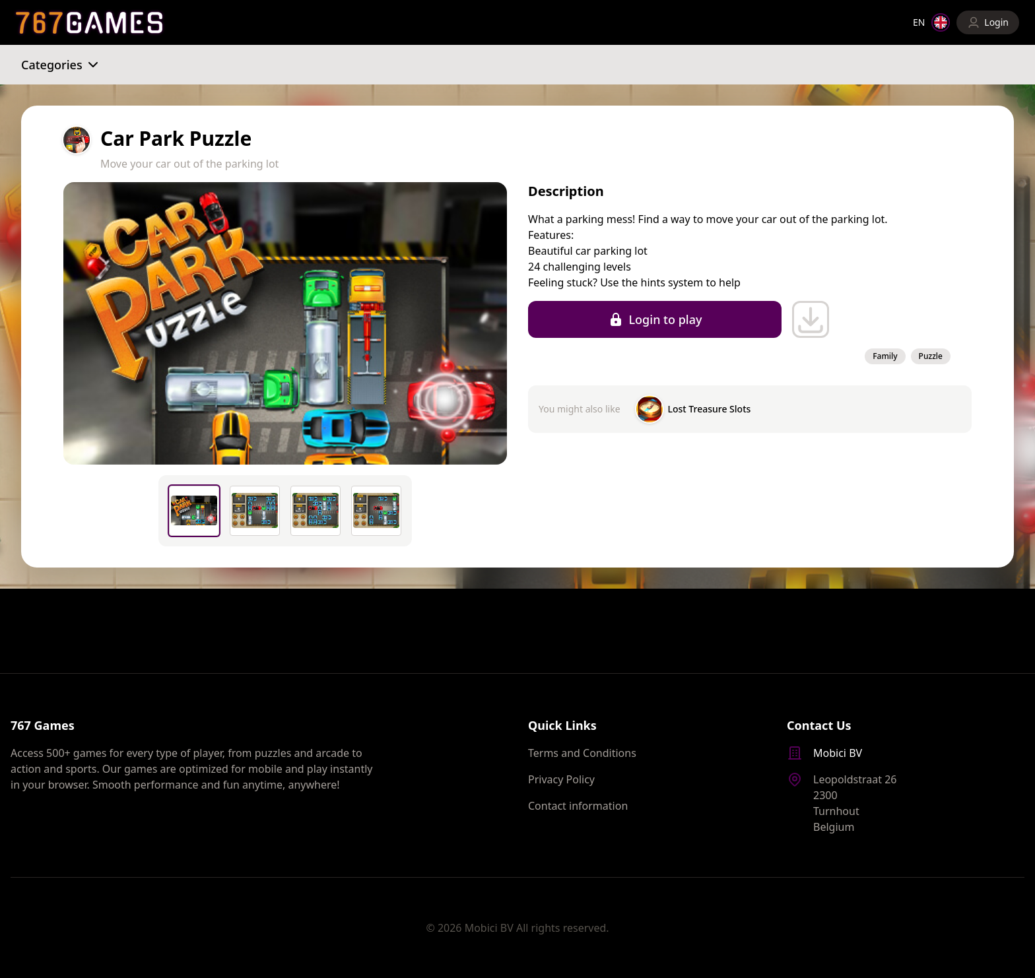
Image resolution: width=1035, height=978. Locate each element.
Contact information (578, 806)
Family (885, 356)
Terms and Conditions (582, 753)
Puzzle (931, 356)
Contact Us (819, 725)
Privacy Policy (561, 779)
